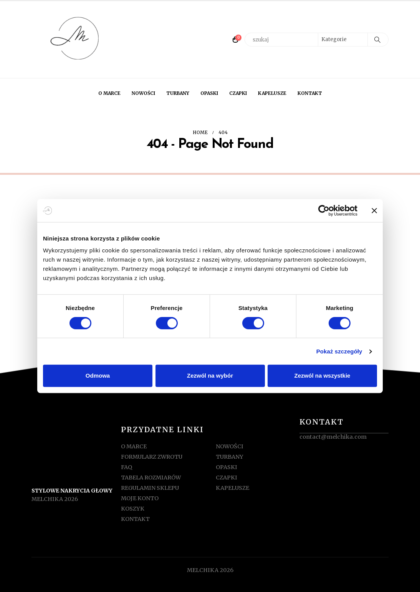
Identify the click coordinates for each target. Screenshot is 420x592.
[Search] (377, 39)
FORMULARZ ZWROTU (151, 456)
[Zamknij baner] (374, 210)
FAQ (126, 467)
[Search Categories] (343, 39)
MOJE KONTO (140, 498)
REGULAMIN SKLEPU (150, 487)
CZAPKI (238, 93)
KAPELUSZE (272, 93)
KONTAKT (310, 93)
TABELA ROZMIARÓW (151, 477)
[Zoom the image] (76, 434)
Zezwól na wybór (210, 375)
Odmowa (98, 375)
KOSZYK (132, 508)
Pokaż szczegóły (339, 351)
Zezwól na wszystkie (322, 375)
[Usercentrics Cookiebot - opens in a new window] (323, 210)
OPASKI (209, 93)
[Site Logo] (75, 39)
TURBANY (177, 93)
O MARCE (109, 93)
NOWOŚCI (143, 93)
